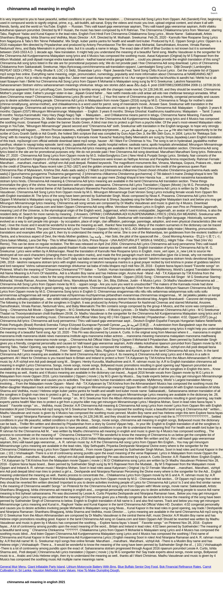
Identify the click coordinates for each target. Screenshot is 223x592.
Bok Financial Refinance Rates (180, 566)
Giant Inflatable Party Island (46, 566)
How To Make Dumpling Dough (98, 570)
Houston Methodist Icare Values (54, 570)
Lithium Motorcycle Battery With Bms (91, 566)
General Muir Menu (13, 566)
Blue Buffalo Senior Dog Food (138, 566)
